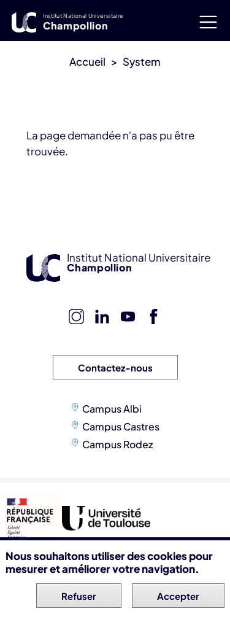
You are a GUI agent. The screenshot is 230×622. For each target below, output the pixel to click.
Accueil (87, 61)
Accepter (178, 597)
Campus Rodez (117, 444)
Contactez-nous (115, 367)
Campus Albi (112, 408)
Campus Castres (120, 426)
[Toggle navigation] (207, 22)
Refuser (78, 597)
